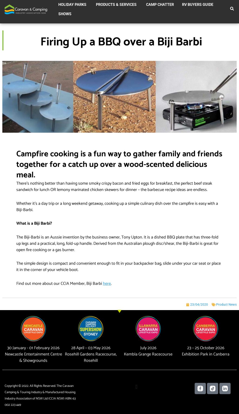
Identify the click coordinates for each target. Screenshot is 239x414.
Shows (64, 14)
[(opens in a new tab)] (106, 283)
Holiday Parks (72, 4)
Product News (226, 304)
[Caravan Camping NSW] (26, 9)
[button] (232, 9)
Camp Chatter (160, 4)
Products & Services (116, 4)
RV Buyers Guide (197, 4)
